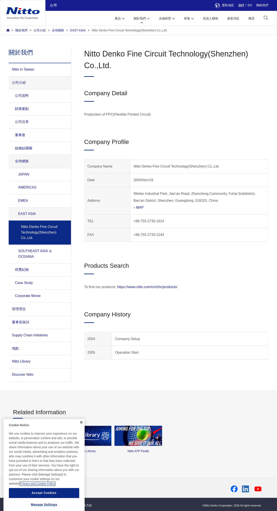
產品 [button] (118, 18)
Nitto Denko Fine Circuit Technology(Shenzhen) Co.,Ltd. (129, 30)
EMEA (23, 200)
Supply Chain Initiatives (30, 335)
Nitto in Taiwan (23, 69)
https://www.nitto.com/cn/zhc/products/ (147, 287)
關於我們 (21, 30)
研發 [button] (187, 18)
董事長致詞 (20, 322)
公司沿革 (22, 122)
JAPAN (23, 174)
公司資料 (22, 95)
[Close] (81, 437)
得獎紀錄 (22, 269)
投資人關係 (210, 18)
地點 (15, 348)
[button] (266, 17)
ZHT (241, 5)
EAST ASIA (78, 30)
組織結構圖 (23, 148)
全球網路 (58, 30)
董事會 (20, 135)
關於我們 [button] (140, 18)
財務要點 (22, 109)
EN (250, 5)
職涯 (251, 18)
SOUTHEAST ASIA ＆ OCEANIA (35, 253)
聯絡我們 (262, 5)
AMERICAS (27, 187)
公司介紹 (40, 30)
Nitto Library (21, 361)
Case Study (24, 283)
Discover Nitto (23, 374)
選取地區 (224, 5)
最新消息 (233, 18)
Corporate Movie (27, 296)
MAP (140, 207)
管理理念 (19, 309)
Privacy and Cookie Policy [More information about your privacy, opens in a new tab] (37, 498)
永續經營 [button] (165, 18)
